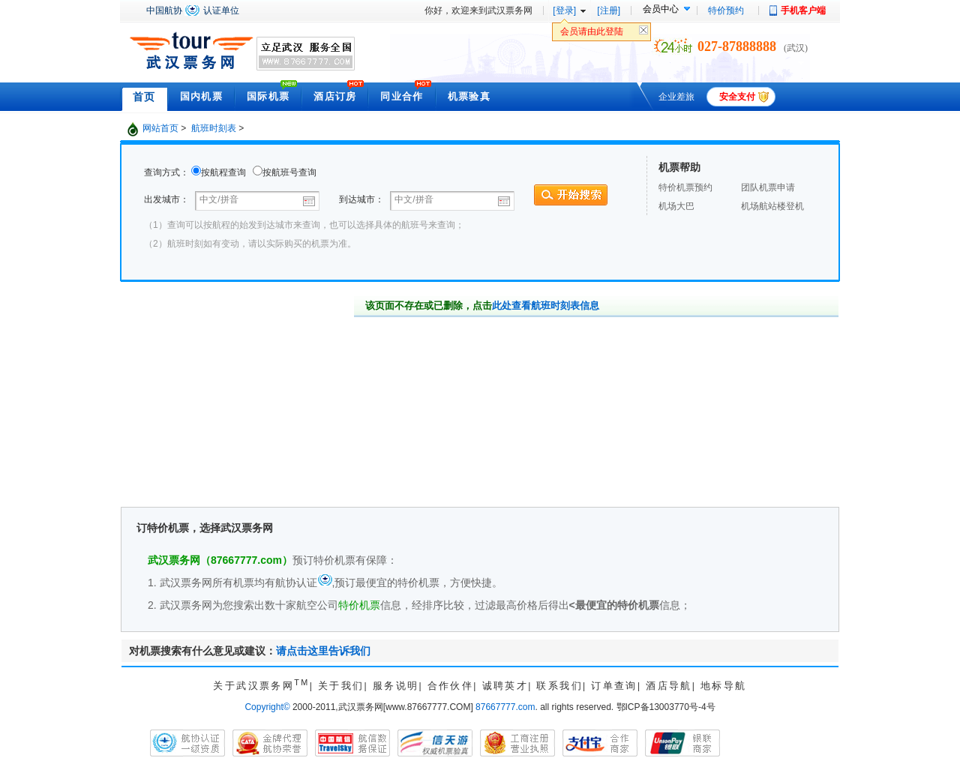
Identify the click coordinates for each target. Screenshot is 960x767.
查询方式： (166, 172)
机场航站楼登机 (772, 206)
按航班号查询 (289, 172)
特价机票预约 (685, 187)
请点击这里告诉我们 (323, 651)
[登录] (564, 10)
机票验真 (469, 96)
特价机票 (359, 605)
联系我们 (559, 685)
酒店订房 (335, 96)
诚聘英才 (505, 685)
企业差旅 (676, 96)
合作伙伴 (451, 685)
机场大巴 (676, 206)
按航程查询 (223, 172)
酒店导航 (669, 685)
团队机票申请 (768, 187)
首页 (144, 97)
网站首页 (160, 128)
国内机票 (201, 96)
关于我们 (341, 685)
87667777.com (505, 707)
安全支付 (737, 96)
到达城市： (361, 199)
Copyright (267, 707)
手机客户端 (803, 10)
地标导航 (723, 685)
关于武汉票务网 (261, 685)
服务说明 (396, 685)
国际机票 (268, 96)
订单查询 (614, 685)
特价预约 (726, 10)
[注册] (608, 10)
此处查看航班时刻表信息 (545, 305)
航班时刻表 (213, 128)
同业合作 (401, 96)
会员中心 (661, 9)
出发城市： (167, 199)
